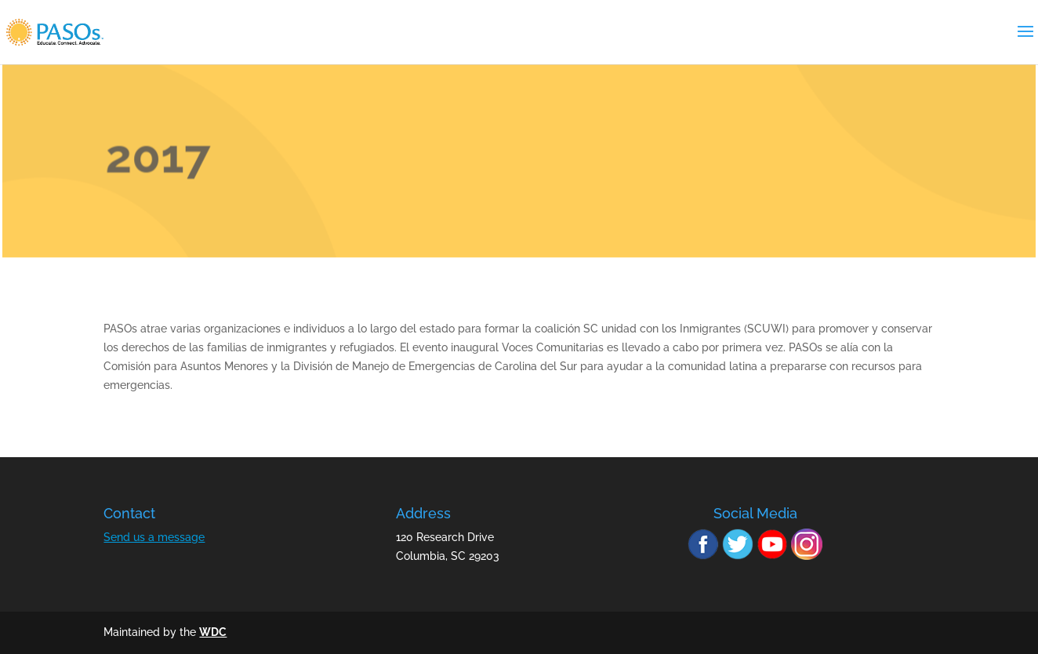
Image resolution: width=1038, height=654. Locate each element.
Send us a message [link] (154, 537)
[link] (74, 31)
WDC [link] (213, 632)
